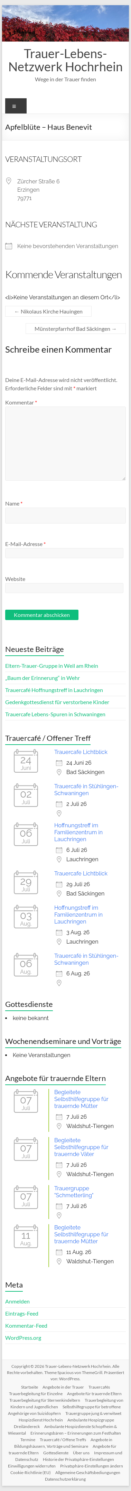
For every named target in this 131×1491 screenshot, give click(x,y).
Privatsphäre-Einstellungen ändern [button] (91, 1466)
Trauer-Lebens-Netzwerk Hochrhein (65, 60)
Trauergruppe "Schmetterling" (74, 1192)
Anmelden (17, 1301)
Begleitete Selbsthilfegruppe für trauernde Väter (81, 1147)
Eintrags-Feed (21, 1313)
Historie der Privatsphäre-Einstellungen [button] (78, 1459)
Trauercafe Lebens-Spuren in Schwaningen (55, 714)
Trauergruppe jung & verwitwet (93, 1413)
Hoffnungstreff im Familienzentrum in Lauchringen (78, 832)
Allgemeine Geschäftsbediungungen (87, 1472)
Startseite (29, 1387)
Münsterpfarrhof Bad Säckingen (76, 328)
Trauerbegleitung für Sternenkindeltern (44, 1400)
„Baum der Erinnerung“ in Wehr (42, 677)
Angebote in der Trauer (63, 1387)
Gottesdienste (55, 1452)
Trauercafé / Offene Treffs (63, 1439)
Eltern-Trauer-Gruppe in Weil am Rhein (51, 665)
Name (13, 503)
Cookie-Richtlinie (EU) (30, 1472)
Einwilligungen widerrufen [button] (32, 1466)
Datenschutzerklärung (65, 1479)
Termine (27, 1439)
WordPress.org (23, 1337)
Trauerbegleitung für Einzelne (36, 1393)
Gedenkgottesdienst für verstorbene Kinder (57, 702)
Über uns (81, 1452)
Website (15, 578)
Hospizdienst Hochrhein (41, 1419)
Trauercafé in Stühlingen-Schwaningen (86, 790)
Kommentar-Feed (26, 1325)
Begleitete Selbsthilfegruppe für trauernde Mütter (81, 1099)
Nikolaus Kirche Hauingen (48, 311)
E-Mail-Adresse (25, 543)
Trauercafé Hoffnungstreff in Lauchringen (54, 690)
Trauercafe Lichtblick (80, 752)
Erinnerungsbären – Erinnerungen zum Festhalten (75, 1433)
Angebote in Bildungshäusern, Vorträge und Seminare (63, 1443)
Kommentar (21, 402)
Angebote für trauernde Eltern (94, 1393)
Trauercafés (99, 1387)
